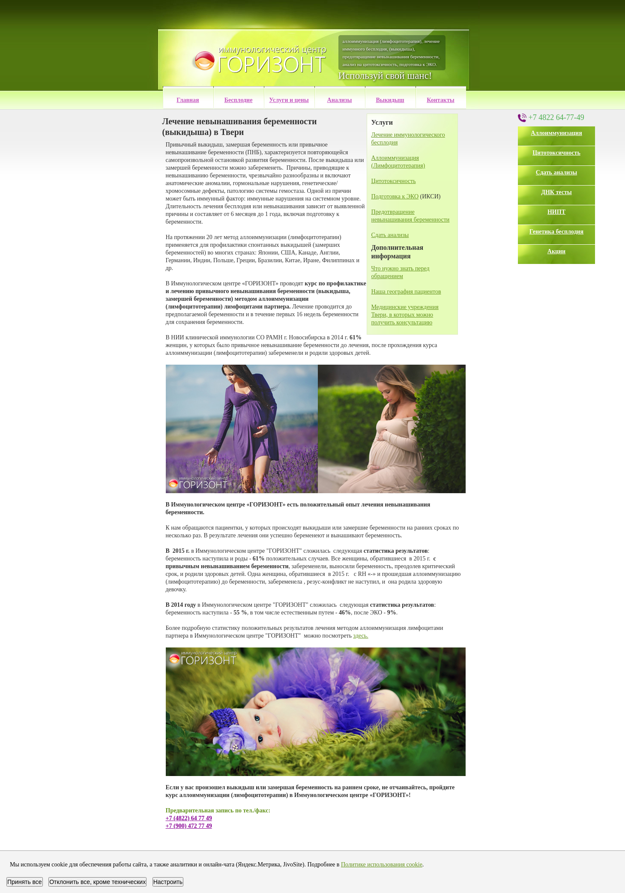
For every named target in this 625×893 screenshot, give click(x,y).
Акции (556, 251)
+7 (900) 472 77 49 (189, 826)
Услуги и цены (289, 100)
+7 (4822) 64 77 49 (189, 818)
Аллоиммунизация (556, 133)
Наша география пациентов (406, 291)
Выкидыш (390, 100)
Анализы (339, 100)
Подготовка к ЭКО (395, 196)
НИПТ (556, 212)
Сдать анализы (556, 172)
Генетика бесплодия (556, 231)
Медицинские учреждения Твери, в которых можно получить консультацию (405, 315)
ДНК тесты (556, 192)
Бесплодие (238, 100)
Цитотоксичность (556, 153)
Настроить (167, 881)
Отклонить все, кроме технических (97, 881)
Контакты (440, 100)
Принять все (24, 881)
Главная (187, 100)
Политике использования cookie (381, 864)
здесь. (360, 635)
